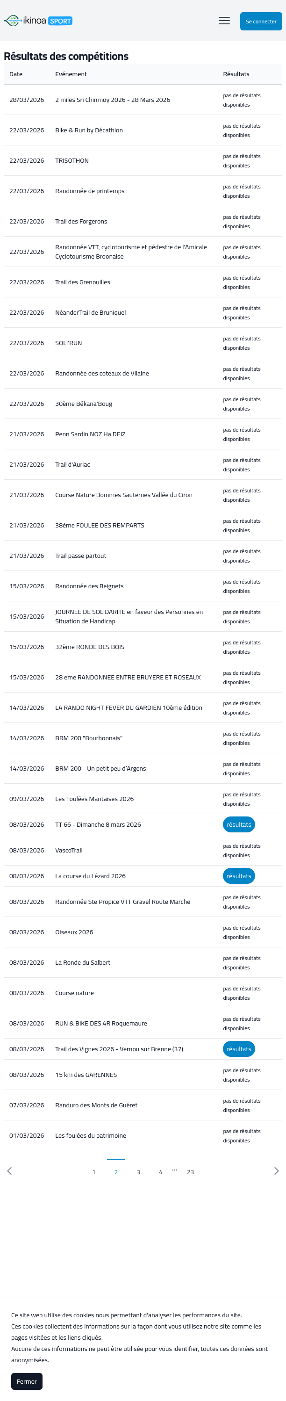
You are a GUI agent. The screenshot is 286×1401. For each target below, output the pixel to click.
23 (190, 1172)
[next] (276, 1171)
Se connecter (261, 21)
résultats (239, 824)
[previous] (9, 1171)
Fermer (27, 1381)
